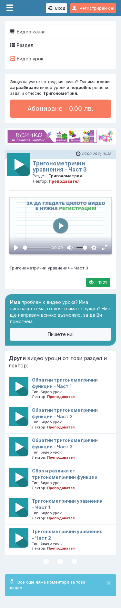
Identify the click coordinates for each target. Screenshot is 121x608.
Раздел (21, 45)
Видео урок (27, 59)
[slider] (36, 247)
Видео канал (27, 32)
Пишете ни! (60, 334)
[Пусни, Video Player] (16, 247)
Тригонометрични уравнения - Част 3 (60, 166)
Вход (56, 8)
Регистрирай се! (93, 8)
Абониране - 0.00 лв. (60, 108)
